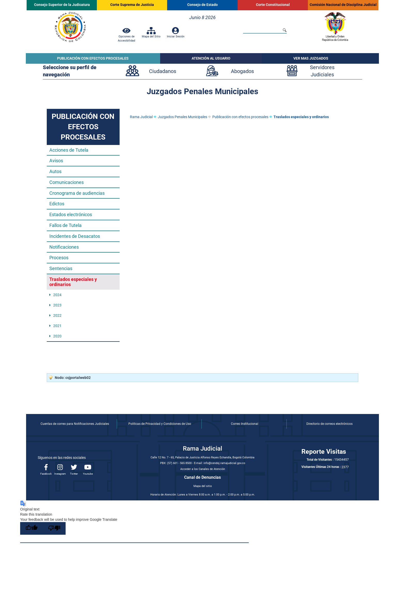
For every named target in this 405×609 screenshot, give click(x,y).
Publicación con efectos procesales (240, 117)
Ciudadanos (162, 71)
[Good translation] (31, 528)
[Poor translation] (54, 528)
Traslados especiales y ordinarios (301, 117)
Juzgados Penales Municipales (182, 117)
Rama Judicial (141, 117)
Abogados (242, 71)
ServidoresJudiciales (322, 71)
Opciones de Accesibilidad (126, 36)
